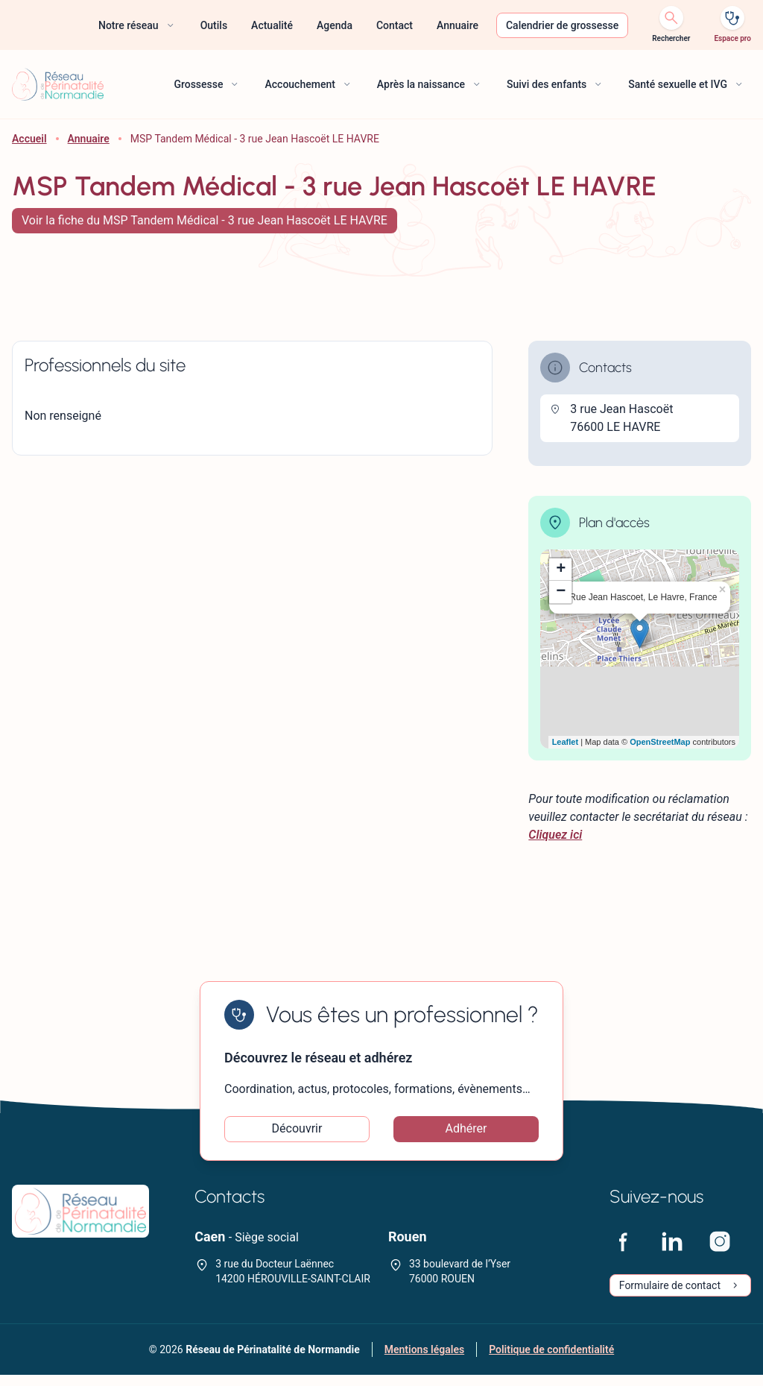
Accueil (29, 139)
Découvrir (297, 1134)
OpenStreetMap (660, 741)
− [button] (561, 592)
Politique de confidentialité (551, 1361)
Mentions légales (424, 1361)
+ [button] (561, 569)
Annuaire (89, 139)
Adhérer (466, 1134)
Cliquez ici (555, 835)
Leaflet (565, 741)
